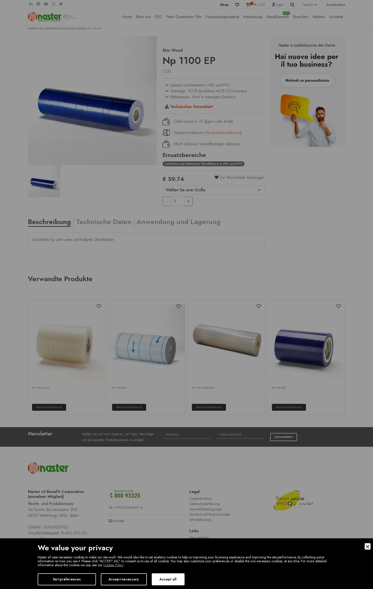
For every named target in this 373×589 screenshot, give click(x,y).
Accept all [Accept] (168, 579)
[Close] (368, 546)
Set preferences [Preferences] (67, 579)
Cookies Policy (113, 565)
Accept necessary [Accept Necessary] (124, 579)
